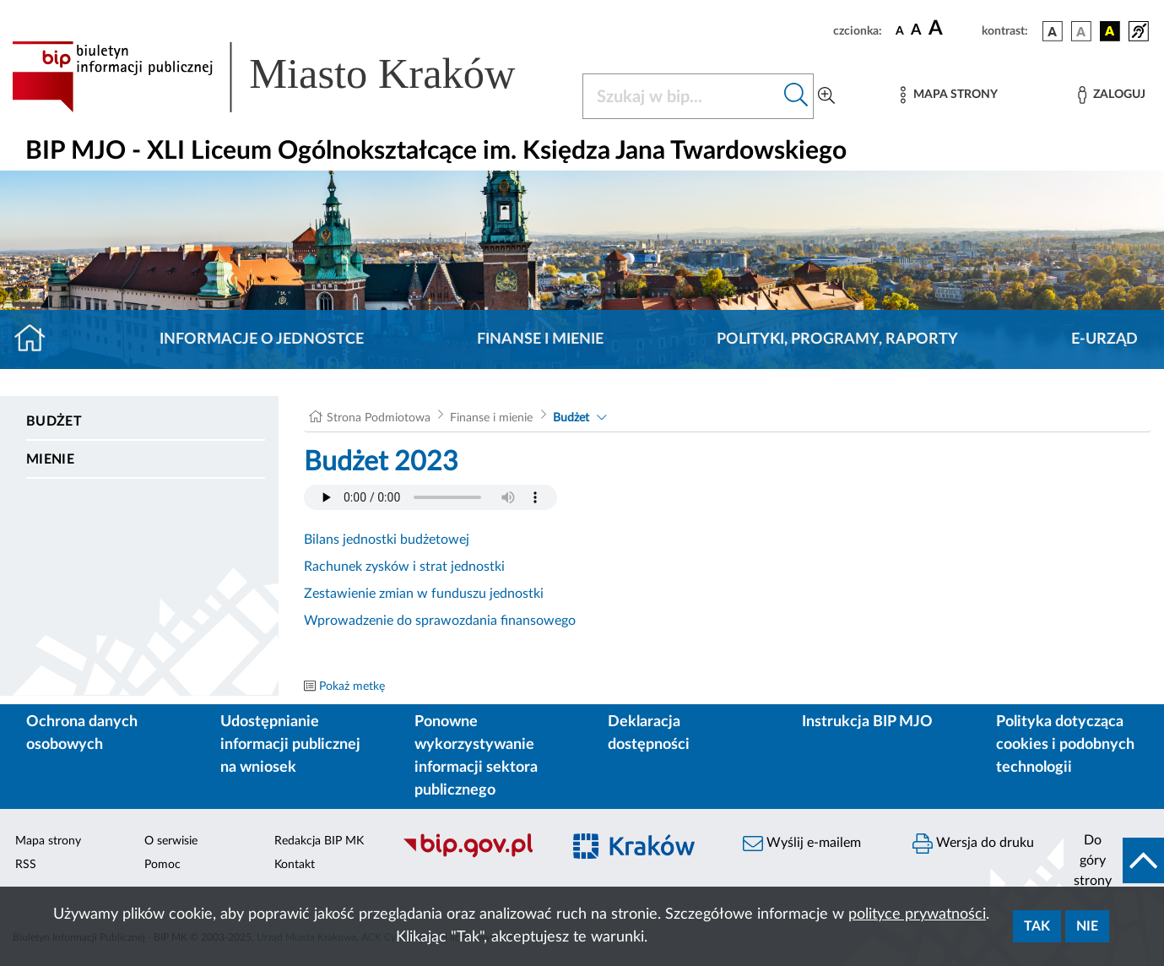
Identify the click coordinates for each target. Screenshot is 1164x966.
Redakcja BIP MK (319, 841)
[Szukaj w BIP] (681, 96)
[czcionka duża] (952, 29)
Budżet (54, 421)
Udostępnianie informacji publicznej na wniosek (290, 744)
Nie (1087, 926)
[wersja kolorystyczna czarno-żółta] (1110, 31)
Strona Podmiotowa (378, 418)
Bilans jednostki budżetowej (386, 539)
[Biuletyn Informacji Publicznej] (473, 855)
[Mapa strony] (949, 95)
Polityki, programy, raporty (837, 339)
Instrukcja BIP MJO (867, 722)
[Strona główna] (37, 339)
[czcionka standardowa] (900, 30)
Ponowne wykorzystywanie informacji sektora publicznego (476, 756)
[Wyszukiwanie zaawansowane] (826, 96)
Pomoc (162, 865)
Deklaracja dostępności (649, 733)
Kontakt (294, 865)
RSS (25, 865)
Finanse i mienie (540, 339)
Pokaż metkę (352, 686)
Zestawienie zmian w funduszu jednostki (424, 593)
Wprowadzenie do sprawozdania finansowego (440, 620)
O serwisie (171, 841)
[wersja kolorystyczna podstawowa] (1052, 31)
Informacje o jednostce (262, 339)
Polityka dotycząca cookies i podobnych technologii (1065, 744)
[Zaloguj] (1111, 95)
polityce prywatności (917, 914)
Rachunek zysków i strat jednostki (404, 566)
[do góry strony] (1114, 860)
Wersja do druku (973, 843)
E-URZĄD (1104, 339)
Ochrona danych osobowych (82, 733)
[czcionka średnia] (916, 30)
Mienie (50, 459)
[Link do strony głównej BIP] (287, 77)
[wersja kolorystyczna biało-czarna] (1081, 31)
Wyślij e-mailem (802, 843)
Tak (1037, 926)
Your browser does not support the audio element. (430, 497)
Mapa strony (48, 841)
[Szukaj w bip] (796, 96)
